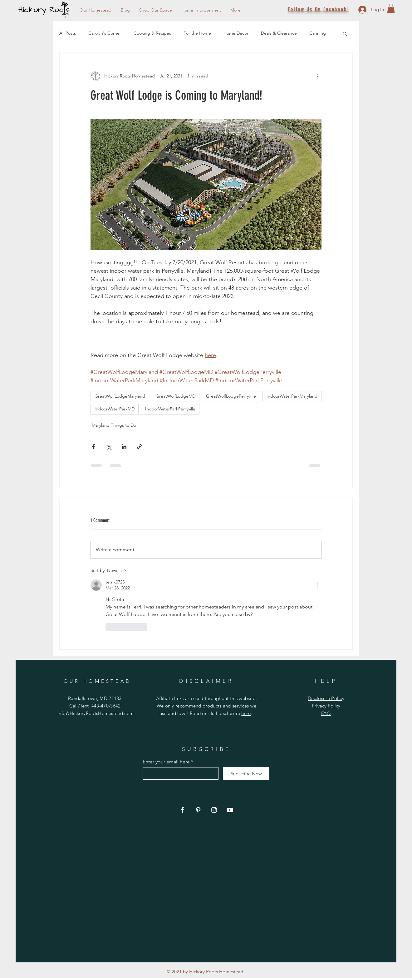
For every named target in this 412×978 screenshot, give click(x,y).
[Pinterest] (198, 810)
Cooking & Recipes (152, 33)
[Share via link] (139, 446)
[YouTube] (230, 810)
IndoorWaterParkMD (115, 409)
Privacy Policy (326, 706)
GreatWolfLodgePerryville (231, 396)
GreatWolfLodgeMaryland (120, 396)
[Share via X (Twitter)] (109, 446)
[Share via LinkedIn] (124, 446)
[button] (391, 8)
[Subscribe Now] (246, 773)
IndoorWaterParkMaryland (292, 396)
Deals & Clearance (279, 33)
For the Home (197, 33)
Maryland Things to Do (114, 425)
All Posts (67, 33)
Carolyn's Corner (104, 33)
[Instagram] (214, 810)
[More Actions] (317, 585)
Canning (317, 33)
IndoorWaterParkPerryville (170, 409)
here (246, 713)
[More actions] (317, 76)
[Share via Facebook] (93, 446)
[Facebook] (182, 810)
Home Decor (235, 33)
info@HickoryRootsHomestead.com (95, 713)
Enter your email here (166, 761)
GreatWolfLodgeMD (175, 396)
